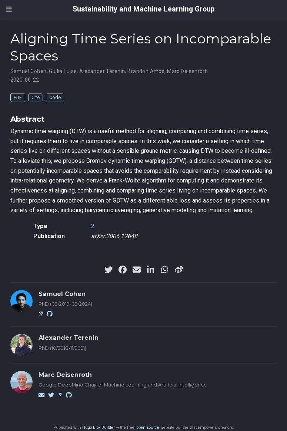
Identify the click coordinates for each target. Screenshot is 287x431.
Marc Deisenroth (187, 71)
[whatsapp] (164, 269)
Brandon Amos (145, 71)
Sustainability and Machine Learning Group (144, 9)
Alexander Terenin (102, 71)
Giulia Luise (63, 71)
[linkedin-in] (150, 269)
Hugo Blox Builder (98, 427)
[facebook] (122, 269)
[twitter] (108, 269)
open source (148, 427)
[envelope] (136, 269)
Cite (35, 97)
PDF (18, 97)
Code (55, 97)
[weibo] (178, 269)
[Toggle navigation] (9, 9)
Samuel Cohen (28, 71)
